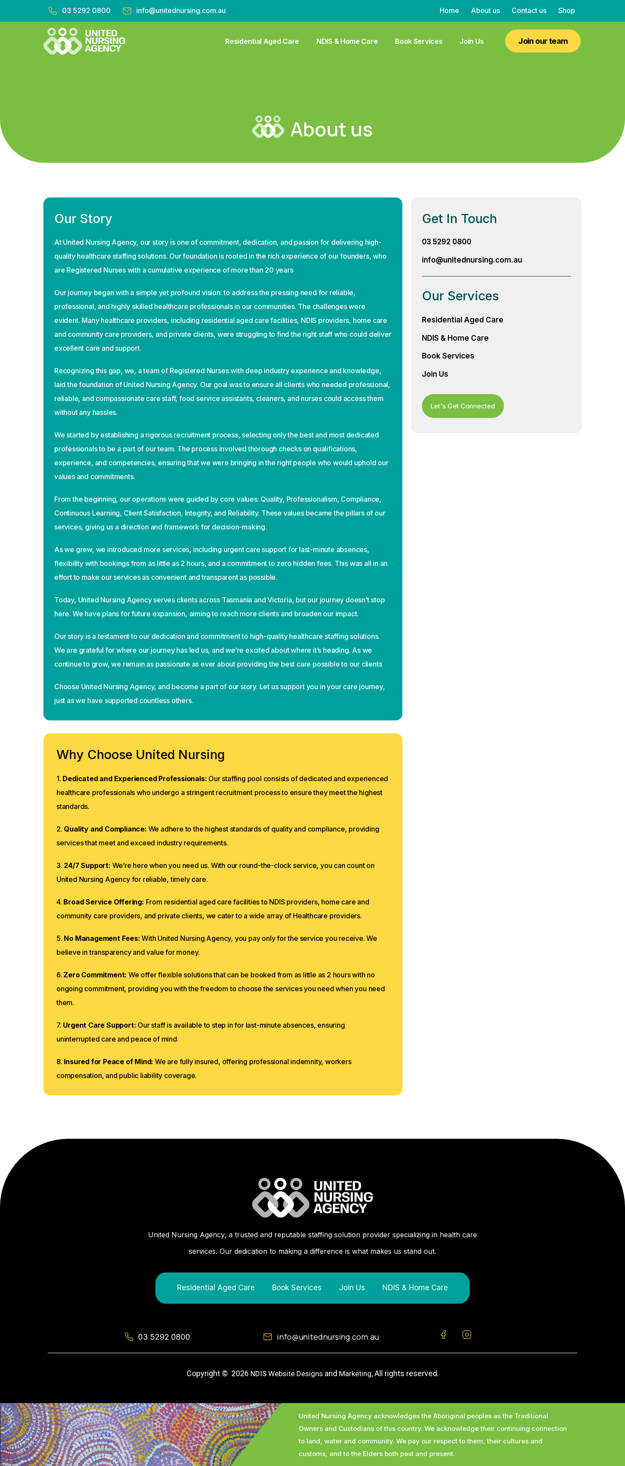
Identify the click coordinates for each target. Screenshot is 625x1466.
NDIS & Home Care (347, 41)
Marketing (358, 1373)
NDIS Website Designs (286, 1373)
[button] (543, 41)
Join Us (472, 41)
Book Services (418, 41)
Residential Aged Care (262, 41)
